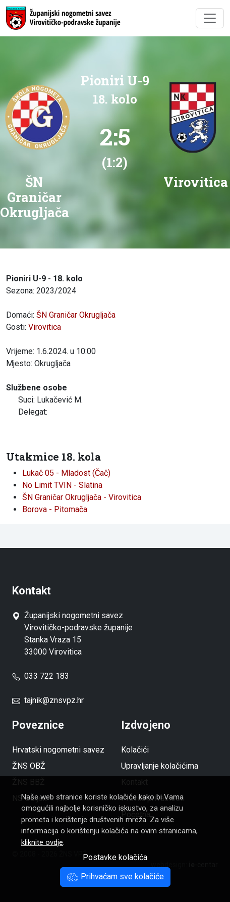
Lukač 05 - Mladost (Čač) (66, 473)
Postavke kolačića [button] (115, 857)
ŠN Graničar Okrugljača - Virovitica (81, 497)
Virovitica (44, 327)
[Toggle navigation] (210, 18)
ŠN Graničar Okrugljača (76, 315)
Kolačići (135, 750)
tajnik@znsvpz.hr (54, 700)
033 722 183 (40, 676)
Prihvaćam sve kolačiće (115, 876)
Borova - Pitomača (54, 509)
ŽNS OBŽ (28, 766)
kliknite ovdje (42, 842)
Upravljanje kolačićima (159, 766)
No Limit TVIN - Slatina (62, 485)
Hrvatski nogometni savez (58, 750)
